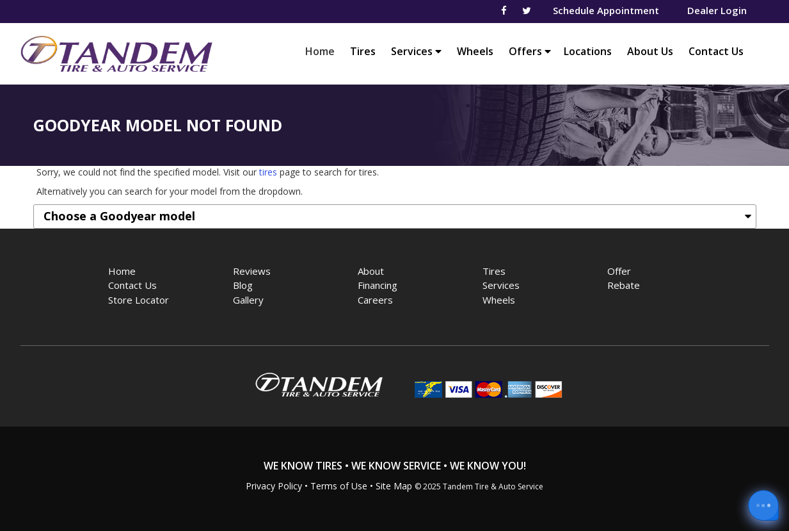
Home (323, 51)
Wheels (475, 51)
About (371, 271)
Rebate (623, 285)
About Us (650, 51)
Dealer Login (717, 10)
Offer (619, 271)
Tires (363, 51)
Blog (243, 285)
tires (268, 172)
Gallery (248, 299)
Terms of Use (338, 486)
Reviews (252, 271)
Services (416, 51)
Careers (375, 299)
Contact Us (716, 51)
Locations (588, 51)
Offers (530, 51)
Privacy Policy (274, 486)
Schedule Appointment (606, 10)
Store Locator (138, 299)
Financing (377, 285)
